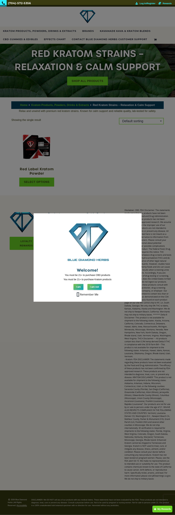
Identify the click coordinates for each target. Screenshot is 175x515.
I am (78, 287)
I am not (94, 287)
